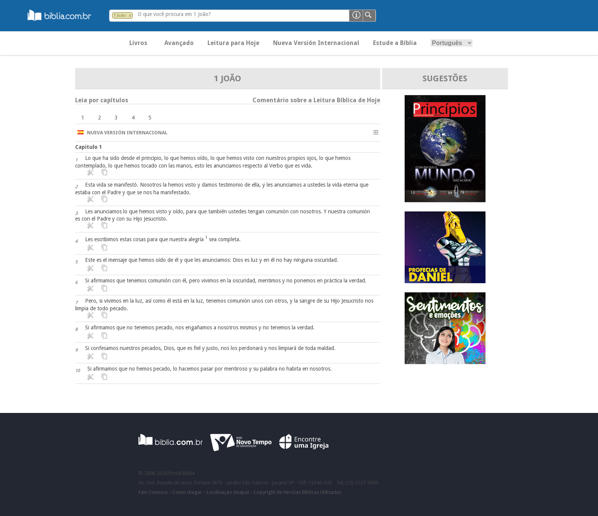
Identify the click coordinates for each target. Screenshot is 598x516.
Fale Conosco (153, 492)
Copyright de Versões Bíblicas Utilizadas (297, 492)
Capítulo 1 (88, 147)
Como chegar (187, 492)
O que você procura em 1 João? (174, 14)
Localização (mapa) (228, 492)
